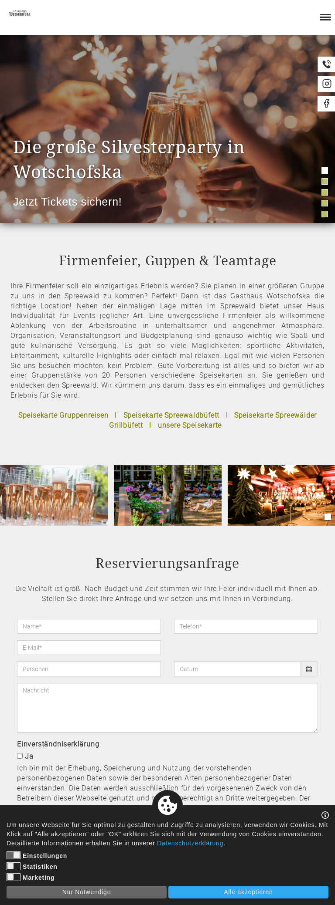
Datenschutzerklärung (190, 843)
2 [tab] (324, 181)
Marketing (31, 877)
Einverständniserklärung (58, 744)
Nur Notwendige (86, 891)
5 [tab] (324, 214)
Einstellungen (37, 855)
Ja (29, 756)
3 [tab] (324, 192)
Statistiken (32, 866)
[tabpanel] (167, 129)
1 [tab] (324, 170)
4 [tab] (324, 203)
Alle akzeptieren (248, 891)
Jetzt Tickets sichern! (67, 202)
